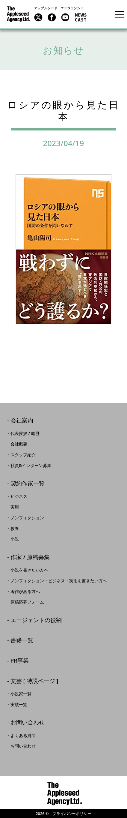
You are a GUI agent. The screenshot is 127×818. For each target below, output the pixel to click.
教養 (14, 528)
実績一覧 (18, 704)
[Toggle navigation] (119, 14)
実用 (14, 507)
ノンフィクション (27, 517)
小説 (14, 539)
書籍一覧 (21, 640)
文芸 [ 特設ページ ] (34, 681)
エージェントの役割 (36, 620)
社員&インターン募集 (31, 465)
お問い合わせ (27, 723)
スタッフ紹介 (23, 454)
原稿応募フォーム (27, 602)
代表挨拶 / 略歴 (25, 433)
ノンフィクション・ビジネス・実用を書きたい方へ (58, 580)
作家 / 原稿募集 (30, 557)
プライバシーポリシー (71, 813)
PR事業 (19, 661)
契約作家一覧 (27, 484)
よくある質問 (23, 735)
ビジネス (18, 496)
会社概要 (18, 444)
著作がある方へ (25, 591)
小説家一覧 (20, 694)
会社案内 (21, 421)
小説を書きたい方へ (29, 570)
